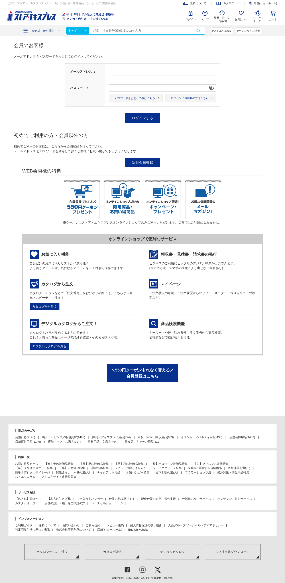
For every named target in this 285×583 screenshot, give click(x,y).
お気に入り (241, 19)
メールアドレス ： (83, 71)
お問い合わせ (71, 525)
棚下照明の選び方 (167, 472)
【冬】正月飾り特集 (72, 468)
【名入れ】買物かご (28, 498)
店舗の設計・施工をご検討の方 (65, 503)
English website (138, 529)
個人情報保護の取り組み (146, 525)
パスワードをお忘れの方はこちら (135, 98)
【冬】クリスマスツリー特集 (34, 468)
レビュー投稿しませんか (131, 468)
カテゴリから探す (43, 30)
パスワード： (79, 88)
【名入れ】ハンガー (90, 498)
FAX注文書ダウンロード (233, 552)
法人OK (87, 19)
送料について (47, 525)
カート (273, 19)
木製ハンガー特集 (137, 472)
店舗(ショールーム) (109, 529)
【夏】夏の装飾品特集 (94, 463)
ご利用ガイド (24, 525)
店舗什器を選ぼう (239, 468)
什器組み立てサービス (196, 498)
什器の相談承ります (122, 498)
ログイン (190, 19)
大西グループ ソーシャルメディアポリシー (196, 525)
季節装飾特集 (100, 468)
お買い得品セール (26, 463)
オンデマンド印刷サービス (234, 498)
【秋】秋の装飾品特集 (129, 463)
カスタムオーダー (26, 503)
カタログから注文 (44, 306)
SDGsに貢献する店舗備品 (205, 468)
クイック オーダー (258, 16)
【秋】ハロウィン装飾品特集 (168, 463)
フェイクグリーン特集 (167, 468)
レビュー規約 (115, 525)
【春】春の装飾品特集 (59, 463)
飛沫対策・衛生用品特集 (233, 472)
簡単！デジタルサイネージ (32, 472)
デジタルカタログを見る (49, 346)
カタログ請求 (112, 552)
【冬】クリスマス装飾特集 (211, 463)
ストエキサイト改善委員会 (59, 476)
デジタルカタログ (172, 552)
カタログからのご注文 (52, 552)
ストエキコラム (25, 476)
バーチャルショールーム (107, 503)
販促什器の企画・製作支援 (158, 498)
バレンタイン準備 (249, 30)
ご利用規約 (93, 525)
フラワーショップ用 (198, 472)
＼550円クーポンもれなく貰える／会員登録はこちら (142, 373)
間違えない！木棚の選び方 (73, 472)
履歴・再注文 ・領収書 (222, 19)
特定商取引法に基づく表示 (32, 529)
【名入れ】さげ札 (59, 498)
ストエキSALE (222, 30)
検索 (198, 30)
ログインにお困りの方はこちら (189, 98)
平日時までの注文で (90, 14)
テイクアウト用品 (108, 472)
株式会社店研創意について (73, 529)
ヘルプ (205, 19)
